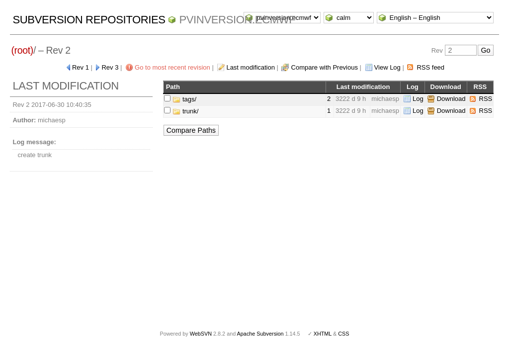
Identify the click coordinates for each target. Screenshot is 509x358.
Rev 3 (109, 67)
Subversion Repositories (88, 19)
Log (418, 98)
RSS (486, 98)
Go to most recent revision (172, 67)
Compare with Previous (324, 67)
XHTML (323, 334)
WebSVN (201, 334)
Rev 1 (80, 67)
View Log (387, 67)
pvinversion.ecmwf (237, 19)
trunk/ (185, 111)
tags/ (184, 99)
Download (451, 98)
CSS (343, 334)
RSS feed (430, 67)
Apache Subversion (260, 334)
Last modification (250, 67)
